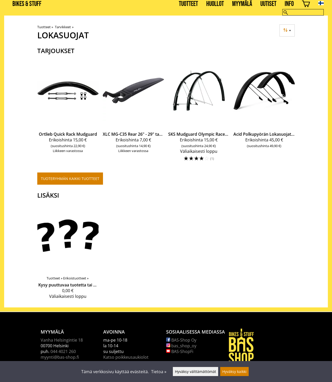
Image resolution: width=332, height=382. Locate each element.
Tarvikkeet (64, 27)
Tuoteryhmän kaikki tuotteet (70, 178)
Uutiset (268, 4)
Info (289, 4)
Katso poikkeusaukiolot (126, 357)
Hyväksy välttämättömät (195, 371)
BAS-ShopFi (179, 351)
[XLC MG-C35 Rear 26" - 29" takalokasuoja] (133, 113)
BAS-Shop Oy (181, 340)
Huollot (215, 4)
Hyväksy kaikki (234, 371)
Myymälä (242, 4)
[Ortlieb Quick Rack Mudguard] (68, 113)
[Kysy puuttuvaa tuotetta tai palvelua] (68, 253)
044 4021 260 (63, 351)
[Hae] (303, 12)
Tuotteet (188, 4)
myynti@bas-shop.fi (60, 357)
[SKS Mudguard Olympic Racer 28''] (199, 113)
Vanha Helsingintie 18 (62, 340)
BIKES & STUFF (26, 4)
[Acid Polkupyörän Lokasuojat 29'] (264, 113)
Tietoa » (158, 371)
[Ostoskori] (306, 4)
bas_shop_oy (181, 346)
